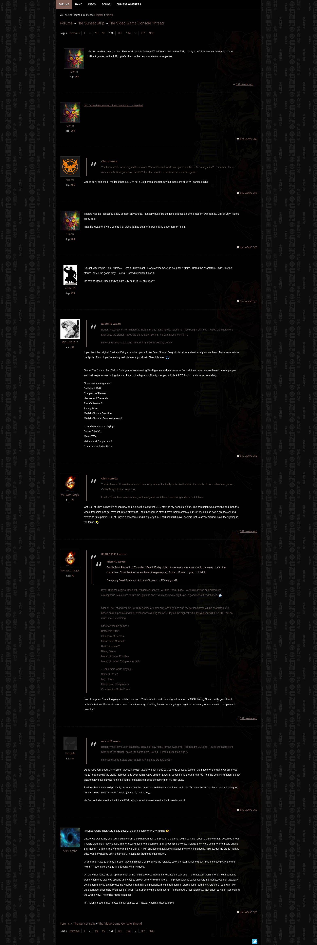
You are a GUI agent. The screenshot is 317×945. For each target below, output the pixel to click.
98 (96, 33)
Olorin (74, 72)
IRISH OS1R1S (70, 342)
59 (72, 347)
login (110, 15)
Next (151, 33)
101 (119, 33)
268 (77, 76)
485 (73, 185)
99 (103, 33)
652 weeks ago (248, 531)
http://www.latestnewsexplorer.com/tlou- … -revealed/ (113, 106)
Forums (66, 23)
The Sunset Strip (90, 23)
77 (72, 758)
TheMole (70, 754)
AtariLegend (70, 851)
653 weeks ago (244, 85)
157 (142, 33)
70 (72, 500)
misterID (70, 288)
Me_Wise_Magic (70, 495)
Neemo (70, 180)
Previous (74, 33)
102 (128, 33)
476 (73, 293)
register (98, 15)
